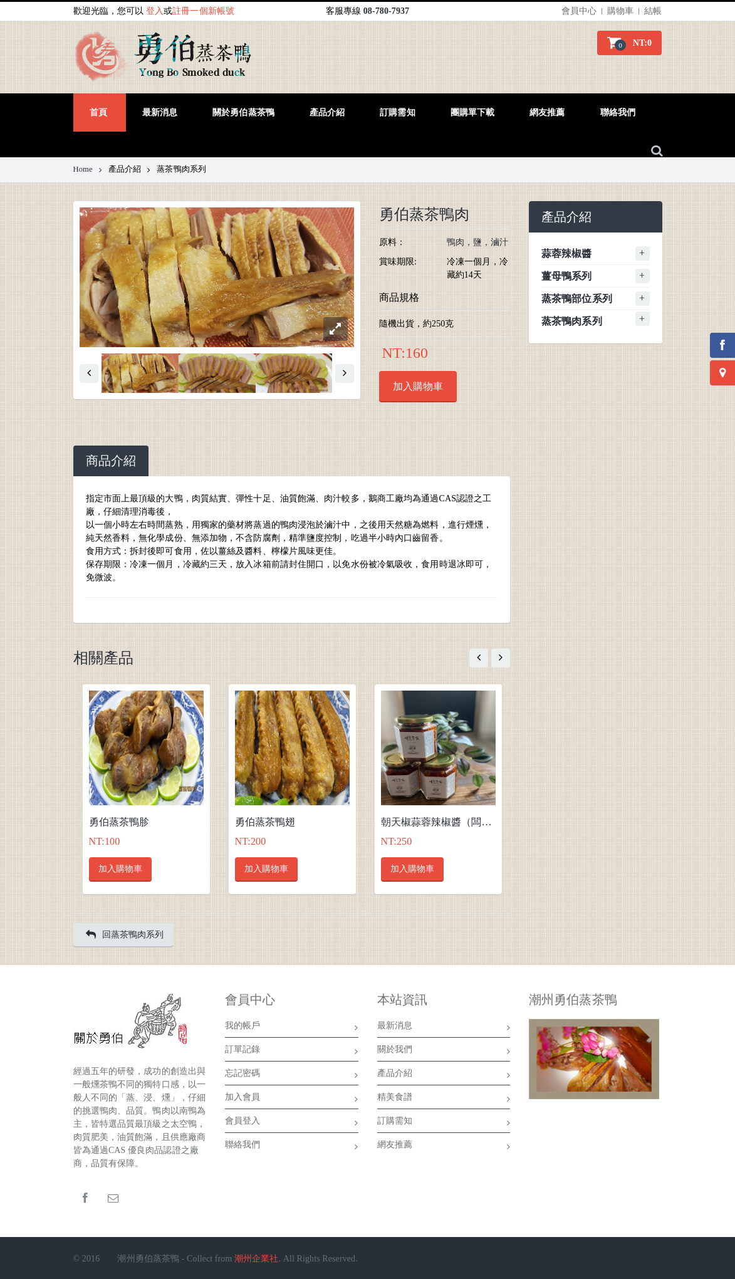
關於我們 (444, 1051)
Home (87, 169)
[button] (629, 43)
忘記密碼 (291, 1075)
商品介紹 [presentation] (111, 460)
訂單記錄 (291, 1051)
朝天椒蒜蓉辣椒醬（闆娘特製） (438, 822)
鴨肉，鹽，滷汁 (478, 242)
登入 (155, 11)
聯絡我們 (291, 1147)
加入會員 (291, 1099)
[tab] (111, 461)
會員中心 (579, 11)
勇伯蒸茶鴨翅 (265, 822)
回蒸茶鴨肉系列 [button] (125, 934)
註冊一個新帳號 (203, 11)
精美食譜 (444, 1099)
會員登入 (291, 1123)
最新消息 (444, 1028)
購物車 (620, 11)
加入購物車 (418, 386)
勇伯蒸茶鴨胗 (119, 822)
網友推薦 (444, 1147)
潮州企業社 (256, 1258)
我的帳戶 (291, 1028)
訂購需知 (444, 1123)
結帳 (653, 11)
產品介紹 (444, 1075)
